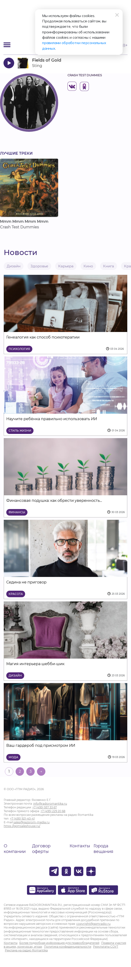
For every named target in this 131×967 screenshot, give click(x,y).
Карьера (66, 266)
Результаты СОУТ (105, 946)
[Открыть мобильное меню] (6, 44)
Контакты (80, 845)
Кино (88, 266)
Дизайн (13, 266)
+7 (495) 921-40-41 (22, 818)
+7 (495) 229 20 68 (52, 811)
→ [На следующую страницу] (41, 771)
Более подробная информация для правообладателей (59, 943)
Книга (108, 266)
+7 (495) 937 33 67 (44, 807)
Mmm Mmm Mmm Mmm (24, 221)
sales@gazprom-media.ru (31, 822)
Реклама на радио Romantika (26, 950)
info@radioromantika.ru (50, 803)
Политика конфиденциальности (67, 946)
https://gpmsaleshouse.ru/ (22, 826)
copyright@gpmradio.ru (93, 923)
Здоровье (39, 266)
